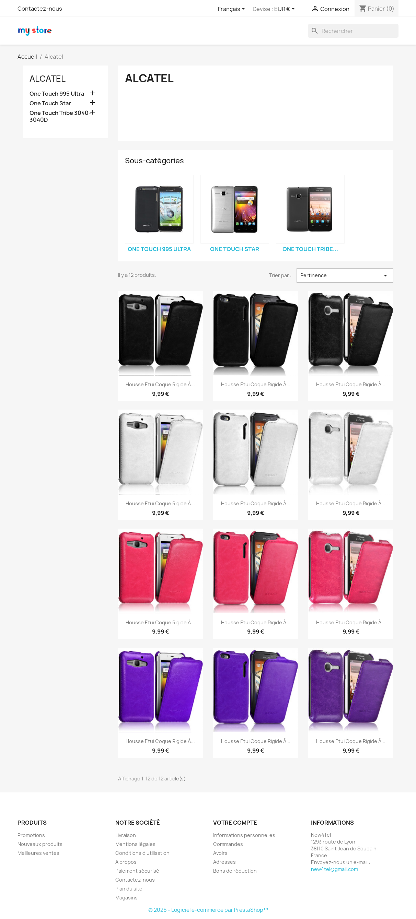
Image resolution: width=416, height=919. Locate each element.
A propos (126, 862)
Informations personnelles (244, 835)
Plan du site (128, 888)
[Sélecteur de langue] (232, 9)
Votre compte (235, 822)
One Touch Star (50, 103)
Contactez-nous (40, 8)
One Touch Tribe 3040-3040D (60, 116)
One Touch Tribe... (310, 249)
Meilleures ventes (38, 853)
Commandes (228, 844)
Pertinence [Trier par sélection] (345, 275)
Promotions (31, 835)
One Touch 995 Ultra (57, 93)
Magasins (126, 897)
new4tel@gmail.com (334, 869)
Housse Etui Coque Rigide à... (160, 384)
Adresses (224, 862)
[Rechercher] (353, 31)
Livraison (125, 835)
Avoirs (220, 853)
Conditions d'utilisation (142, 853)
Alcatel (48, 78)
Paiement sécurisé (137, 871)
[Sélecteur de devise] (285, 9)
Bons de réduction (235, 871)
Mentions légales (135, 844)
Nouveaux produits (40, 844)
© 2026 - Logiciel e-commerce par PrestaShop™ (208, 910)
